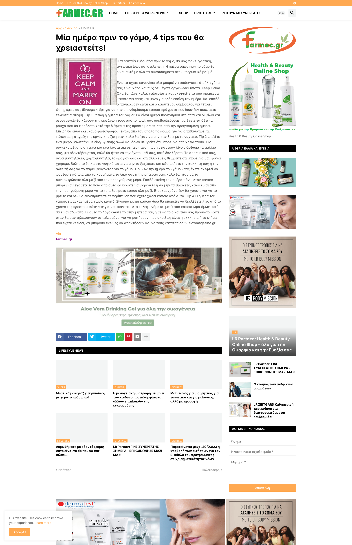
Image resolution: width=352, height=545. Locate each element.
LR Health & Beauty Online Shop (87, 3)
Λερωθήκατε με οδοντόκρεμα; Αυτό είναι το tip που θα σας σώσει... (80, 451)
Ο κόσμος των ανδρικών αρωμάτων (273, 386)
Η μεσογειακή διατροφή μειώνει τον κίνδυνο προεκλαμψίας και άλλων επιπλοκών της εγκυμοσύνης (138, 399)
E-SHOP (182, 13)
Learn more (43, 523)
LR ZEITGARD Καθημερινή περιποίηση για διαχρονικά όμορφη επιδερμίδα (274, 410)
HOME (114, 13)
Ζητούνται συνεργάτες (241, 13)
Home (59, 3)
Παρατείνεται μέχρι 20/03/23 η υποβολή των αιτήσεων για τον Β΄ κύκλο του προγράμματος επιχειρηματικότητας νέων (195, 453)
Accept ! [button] (19, 532)
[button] (281, 13)
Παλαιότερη (211, 470)
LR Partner (118, 3)
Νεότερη (64, 470)
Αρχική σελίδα (66, 28)
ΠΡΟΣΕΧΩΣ (203, 13)
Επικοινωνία (137, 3)
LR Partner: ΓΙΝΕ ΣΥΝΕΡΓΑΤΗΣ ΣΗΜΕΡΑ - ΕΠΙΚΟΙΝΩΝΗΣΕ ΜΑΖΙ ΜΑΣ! (137, 451)
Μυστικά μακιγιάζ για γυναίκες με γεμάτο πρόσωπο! (80, 395)
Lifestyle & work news (145, 13)
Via (58, 234)
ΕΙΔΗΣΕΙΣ (88, 28)
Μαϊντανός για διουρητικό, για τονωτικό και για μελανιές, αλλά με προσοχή (194, 397)
